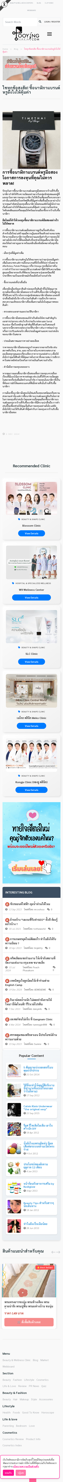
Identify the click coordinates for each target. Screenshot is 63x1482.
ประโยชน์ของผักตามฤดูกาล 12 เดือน (36, 1165)
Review (22, 1386)
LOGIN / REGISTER (52, 21)
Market (44, 1360)
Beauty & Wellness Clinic (17, 1360)
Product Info (33, 1439)
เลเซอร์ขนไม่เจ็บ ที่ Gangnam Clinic (31, 1019)
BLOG (39, 3)
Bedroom (21, 1425)
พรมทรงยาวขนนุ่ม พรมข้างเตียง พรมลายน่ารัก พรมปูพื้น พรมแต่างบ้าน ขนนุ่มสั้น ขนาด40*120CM (28, 1304)
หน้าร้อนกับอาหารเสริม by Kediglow (39, 1185)
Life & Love (9, 1386)
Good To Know (30, 1412)
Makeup (24, 1399)
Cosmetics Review (13, 1439)
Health (7, 1412)
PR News (34, 1386)
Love (32, 1425)
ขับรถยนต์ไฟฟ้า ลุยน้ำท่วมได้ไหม (30, 904)
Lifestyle (29, 1379)
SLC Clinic (32, 653)
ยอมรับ (8, 1472)
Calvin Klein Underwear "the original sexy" (38, 1107)
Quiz (43, 1386)
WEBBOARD (31, 10)
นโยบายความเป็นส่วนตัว (26, 1466)
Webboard (8, 1366)
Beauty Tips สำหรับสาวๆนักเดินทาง (39, 1204)
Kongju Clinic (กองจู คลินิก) (31, 782)
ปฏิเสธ (21, 1472)
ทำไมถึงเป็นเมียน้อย (35, 1224)
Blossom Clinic (31, 525)
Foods (16, 1412)
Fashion (17, 1379)
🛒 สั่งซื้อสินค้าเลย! (29, 1322)
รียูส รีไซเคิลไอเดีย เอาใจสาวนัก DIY (38, 1127)
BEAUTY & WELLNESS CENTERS (21, 3)
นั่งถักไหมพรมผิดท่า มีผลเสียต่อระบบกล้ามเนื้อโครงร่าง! (39, 1146)
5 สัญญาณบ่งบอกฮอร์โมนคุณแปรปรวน (38, 1069)
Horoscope (47, 1412)
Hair (15, 1399)
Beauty (7, 1379)
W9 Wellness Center (31, 589)
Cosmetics (42, 1379)
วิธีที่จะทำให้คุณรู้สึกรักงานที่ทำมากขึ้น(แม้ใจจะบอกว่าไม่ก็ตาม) (39, 1088)
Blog (35, 1360)
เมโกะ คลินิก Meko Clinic (31, 718)
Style (34, 1399)
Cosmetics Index (12, 1445)
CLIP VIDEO (49, 3)
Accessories (46, 1399)
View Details (31, 533)
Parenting (8, 1425)
